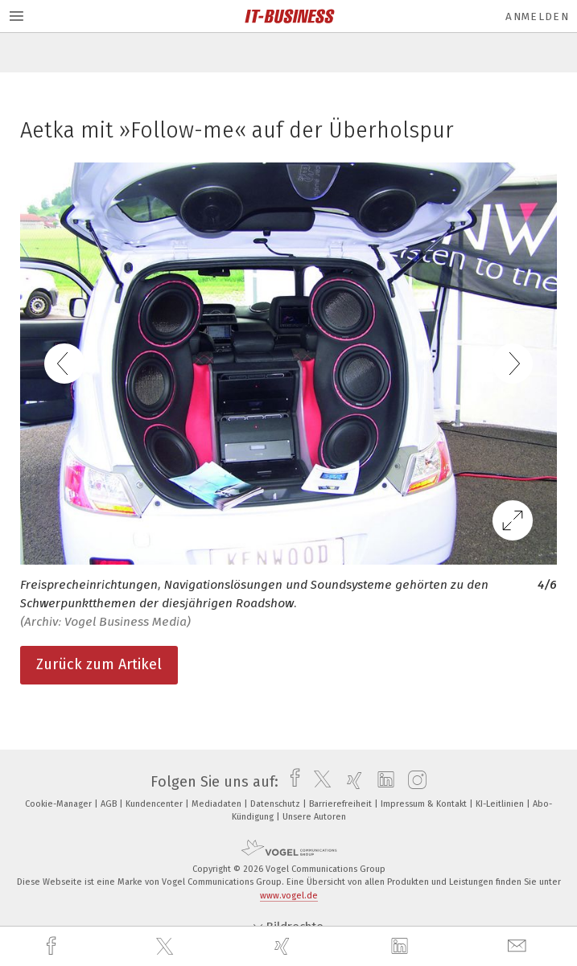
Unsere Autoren (314, 817)
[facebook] (53, 946)
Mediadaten (218, 804)
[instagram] (413, 782)
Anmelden (537, 16)
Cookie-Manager (59, 804)
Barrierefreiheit (341, 804)
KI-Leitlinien (501, 804)
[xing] (284, 946)
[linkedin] (401, 946)
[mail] (519, 946)
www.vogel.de (289, 895)
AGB (110, 804)
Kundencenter (155, 804)
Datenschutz (276, 804)
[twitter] (166, 946)
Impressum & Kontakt (425, 804)
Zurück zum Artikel (99, 664)
